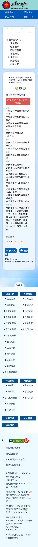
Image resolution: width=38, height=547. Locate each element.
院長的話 (10, 298)
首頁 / (13, 78)
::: (2, 28)
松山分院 (28, 304)
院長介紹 (10, 304)
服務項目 (14, 57)
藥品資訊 (28, 391)
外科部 (10, 385)
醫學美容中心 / (14, 80)
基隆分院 (28, 323)
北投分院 (28, 311)
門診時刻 (9, 16)
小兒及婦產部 (10, 397)
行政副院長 (10, 335)
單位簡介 (14, 43)
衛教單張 (28, 397)
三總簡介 (10, 347)
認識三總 (10, 294)
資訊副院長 (10, 329)
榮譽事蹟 (10, 366)
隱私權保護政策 (13, 448)
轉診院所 (10, 425)
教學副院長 (10, 317)
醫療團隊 (14, 46)
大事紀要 (10, 360)
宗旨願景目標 (10, 372)
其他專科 (10, 403)
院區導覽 (10, 353)
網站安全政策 (12, 453)
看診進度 (28, 12)
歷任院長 (10, 341)
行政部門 (10, 410)
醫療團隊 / (25, 80)
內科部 (10, 391)
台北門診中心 (28, 329)
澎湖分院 (28, 317)
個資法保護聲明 (13, 465)
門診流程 (14, 60)
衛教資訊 (14, 53)
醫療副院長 (10, 311)
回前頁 (11, 250)
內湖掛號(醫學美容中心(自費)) (18, 101)
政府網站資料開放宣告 (16, 459)
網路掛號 (9, 12)
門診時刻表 (15, 50)
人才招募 (28, 418)
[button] (19, 285)
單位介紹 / (20, 78)
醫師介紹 (28, 16)
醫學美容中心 (15, 39)
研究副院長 (10, 323)
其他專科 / (29, 78)
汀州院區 (28, 298)
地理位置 (14, 64)
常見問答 (10, 418)
